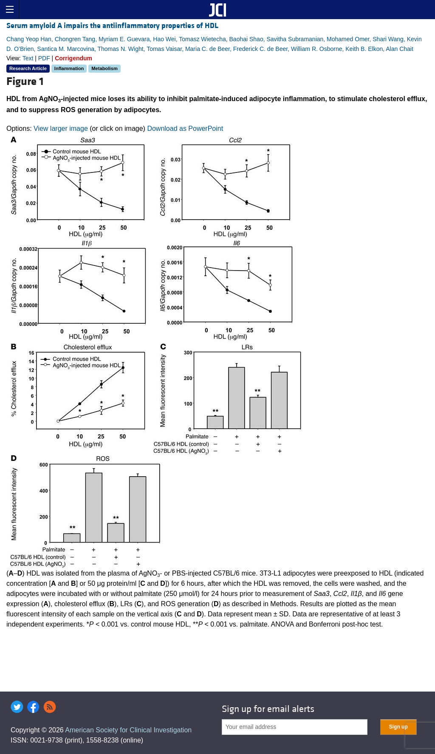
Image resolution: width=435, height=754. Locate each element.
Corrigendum (73, 58)
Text (28, 58)
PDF (44, 58)
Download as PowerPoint (185, 128)
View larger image (61, 128)
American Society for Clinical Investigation (128, 730)
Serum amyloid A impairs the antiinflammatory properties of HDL (112, 26)
